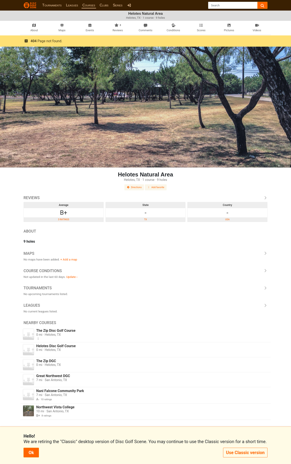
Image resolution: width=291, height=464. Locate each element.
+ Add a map (68, 259)
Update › (71, 277)
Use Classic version (245, 452)
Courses (88, 5)
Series (117, 5)
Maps (145, 253)
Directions (134, 187)
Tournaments (52, 5)
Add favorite (155, 187)
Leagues (72, 5)
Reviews (145, 198)
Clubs (104, 5)
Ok (31, 452)
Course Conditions (145, 271)
